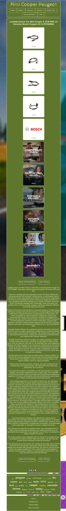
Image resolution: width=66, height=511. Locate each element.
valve (45, 478)
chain (42, 492)
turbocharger (37, 478)
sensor (53, 489)
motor (30, 482)
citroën (12, 478)
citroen (16, 488)
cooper (33, 485)
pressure (46, 489)
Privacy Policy (33, 505)
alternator (24, 489)
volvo (28, 492)
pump (21, 485)
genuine (31, 489)
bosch (56, 482)
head (25, 482)
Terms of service (33, 508)
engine (48, 492)
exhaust (28, 478)
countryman (19, 492)
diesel (37, 492)
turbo (36, 481)
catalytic (14, 482)
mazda (33, 492)
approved (50, 482)
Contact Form (33, 502)
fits (54, 477)
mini (43, 481)
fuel (20, 482)
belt (16, 486)
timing (39, 488)
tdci (27, 486)
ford (11, 485)
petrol (49, 478)
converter (52, 485)
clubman (42, 485)
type (24, 492)
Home (34, 499)
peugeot (20, 477)
